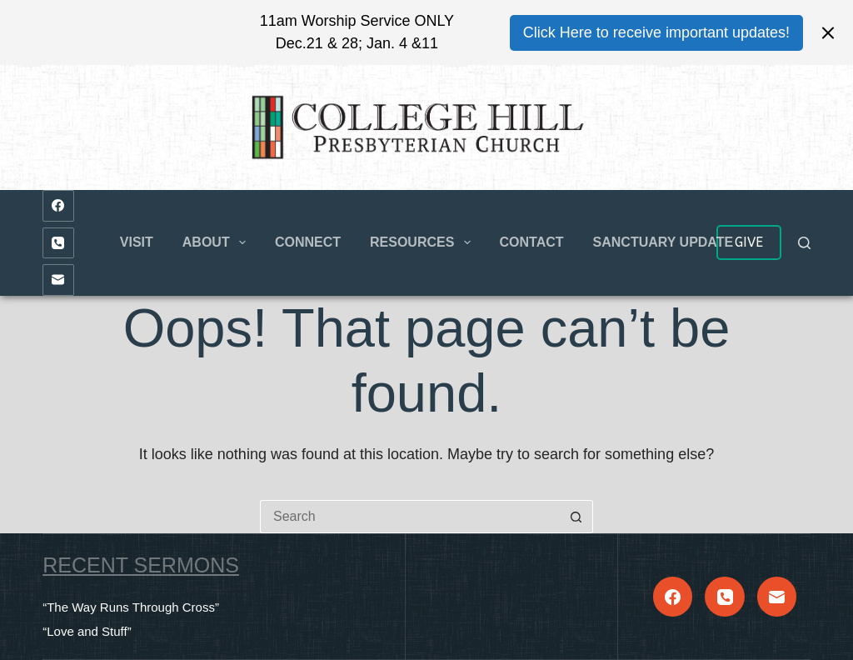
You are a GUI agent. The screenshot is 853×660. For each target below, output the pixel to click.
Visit (136, 242)
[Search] (804, 243)
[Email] (58, 280)
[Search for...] (410, 516)
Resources (423, 242)
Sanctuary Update (663, 242)
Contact (532, 242)
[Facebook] (58, 206)
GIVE (749, 242)
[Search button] (576, 516)
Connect (308, 242)
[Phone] (58, 243)
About (217, 242)
